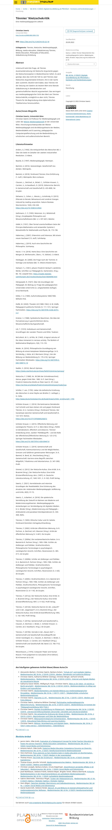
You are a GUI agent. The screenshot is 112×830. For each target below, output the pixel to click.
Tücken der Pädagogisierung (61, 778)
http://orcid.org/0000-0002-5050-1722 (27, 35)
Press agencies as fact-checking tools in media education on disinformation (63, 753)
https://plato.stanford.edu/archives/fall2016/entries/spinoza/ (40, 371)
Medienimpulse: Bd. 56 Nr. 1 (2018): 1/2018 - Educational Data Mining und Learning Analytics (58, 720)
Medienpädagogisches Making (59, 762)
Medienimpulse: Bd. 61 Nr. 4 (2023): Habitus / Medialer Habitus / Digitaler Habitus (57, 779)
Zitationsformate (73, 64)
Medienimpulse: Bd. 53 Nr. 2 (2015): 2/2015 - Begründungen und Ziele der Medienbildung (57, 715)
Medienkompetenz (28, 679)
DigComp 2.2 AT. (41, 698)
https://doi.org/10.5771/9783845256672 (31, 419)
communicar (46, 818)
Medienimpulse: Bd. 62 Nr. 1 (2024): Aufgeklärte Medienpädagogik (46, 776)
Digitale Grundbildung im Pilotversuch (49, 709)
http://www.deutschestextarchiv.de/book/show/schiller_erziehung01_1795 (45, 399)
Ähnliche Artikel (23, 736)
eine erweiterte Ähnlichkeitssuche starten (45, 803)
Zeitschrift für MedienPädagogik (56, 825)
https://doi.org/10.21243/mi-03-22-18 (34, 42)
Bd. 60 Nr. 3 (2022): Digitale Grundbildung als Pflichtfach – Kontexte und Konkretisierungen (61, 9)
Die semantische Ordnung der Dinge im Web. (52, 714)
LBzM (60, 823)
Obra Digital (66, 823)
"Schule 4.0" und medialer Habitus (77, 672)
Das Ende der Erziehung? (43, 757)
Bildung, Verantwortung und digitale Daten (51, 723)
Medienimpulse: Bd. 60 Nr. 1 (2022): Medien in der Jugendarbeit (45, 755)
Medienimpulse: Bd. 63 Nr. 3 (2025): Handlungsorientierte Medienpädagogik (50, 750)
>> (28, 730)
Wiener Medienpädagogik (34, 122)
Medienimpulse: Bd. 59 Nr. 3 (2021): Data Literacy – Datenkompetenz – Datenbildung (56, 724)
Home (18, 9)
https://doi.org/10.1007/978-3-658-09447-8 (32, 441)
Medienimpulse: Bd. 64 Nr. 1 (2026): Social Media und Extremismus (57, 769)
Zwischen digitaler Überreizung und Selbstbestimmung (53, 783)
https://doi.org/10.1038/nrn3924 (28, 208)
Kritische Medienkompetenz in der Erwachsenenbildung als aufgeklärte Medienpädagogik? (57, 772)
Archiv (25, 9)
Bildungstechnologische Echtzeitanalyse (50, 719)
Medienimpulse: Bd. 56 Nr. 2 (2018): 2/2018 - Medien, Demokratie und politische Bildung (55, 674)
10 (29, 797)
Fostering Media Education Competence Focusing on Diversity (67, 748)
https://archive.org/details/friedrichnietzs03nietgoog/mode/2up (41, 385)
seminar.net (74, 823)
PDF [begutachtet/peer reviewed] (81, 31)
